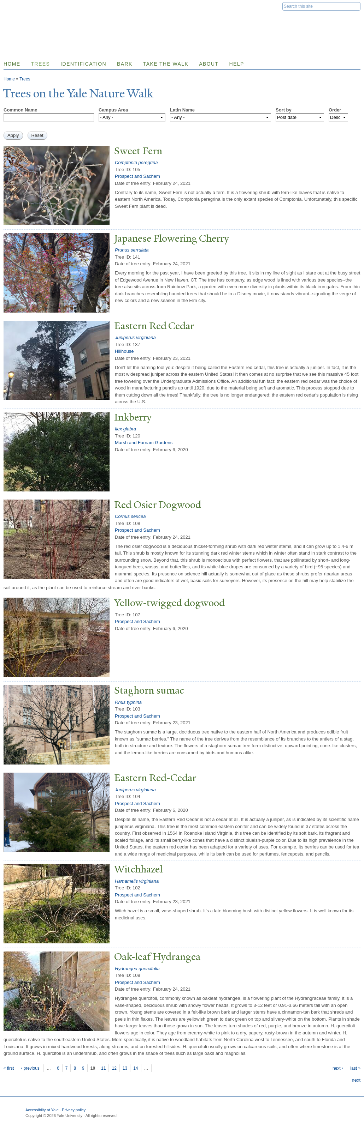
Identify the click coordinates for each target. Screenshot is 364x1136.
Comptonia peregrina (136, 162)
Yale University (23, 6)
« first (9, 1068)
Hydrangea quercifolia (137, 968)
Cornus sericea (130, 516)
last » (355, 1068)
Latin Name (182, 110)
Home (9, 79)
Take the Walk (165, 64)
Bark (125, 64)
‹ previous (30, 1068)
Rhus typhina (128, 702)
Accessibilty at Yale (42, 1110)
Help (236, 64)
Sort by (284, 110)
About (208, 64)
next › (338, 1068)
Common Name (20, 110)
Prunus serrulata (131, 250)
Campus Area (113, 110)
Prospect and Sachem (137, 176)
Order (335, 110)
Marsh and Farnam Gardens (143, 442)
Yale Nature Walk (80, 21)
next (356, 1080)
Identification (83, 64)
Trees (40, 64)
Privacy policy (74, 1110)
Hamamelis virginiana (137, 881)
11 (103, 1068)
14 (135, 1068)
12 (114, 1068)
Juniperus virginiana (135, 337)
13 (125, 1068)
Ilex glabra (125, 428)
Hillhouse (124, 351)
